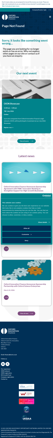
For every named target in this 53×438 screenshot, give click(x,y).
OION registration (6, 373)
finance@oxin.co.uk (11, 354)
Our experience (5, 369)
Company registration (7, 377)
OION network (5, 371)
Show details (42, 222)
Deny (26, 240)
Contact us (4, 379)
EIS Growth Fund (6, 375)
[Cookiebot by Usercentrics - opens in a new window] (42, 196)
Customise (26, 234)
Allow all (26, 228)
